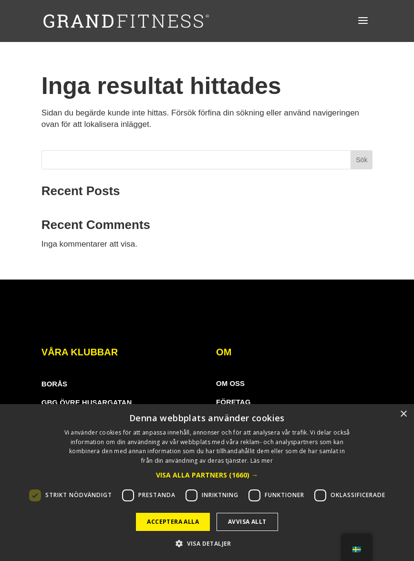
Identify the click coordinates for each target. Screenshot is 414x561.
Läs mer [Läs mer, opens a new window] (261, 461)
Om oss (230, 383)
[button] (207, 475)
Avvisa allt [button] (247, 522)
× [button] (403, 414)
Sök (361, 160)
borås (54, 384)
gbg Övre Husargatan (86, 402)
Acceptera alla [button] (173, 522)
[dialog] (207, 482)
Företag (233, 402)
